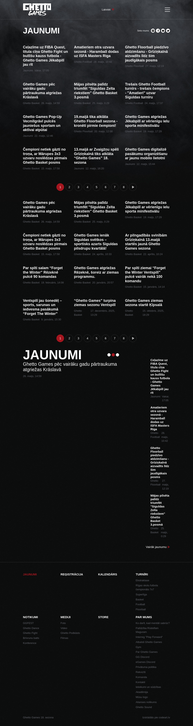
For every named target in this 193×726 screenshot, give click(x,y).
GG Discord (142, 656)
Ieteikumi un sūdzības (148, 687)
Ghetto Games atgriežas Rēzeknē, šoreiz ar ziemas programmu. (96, 272)
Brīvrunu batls (31, 638)
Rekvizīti (141, 672)
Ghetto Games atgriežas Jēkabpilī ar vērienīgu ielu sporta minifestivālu (147, 121)
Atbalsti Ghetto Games (149, 642)
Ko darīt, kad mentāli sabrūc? (153, 623)
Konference (29, 643)
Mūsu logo (142, 697)
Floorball (141, 609)
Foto (63, 623)
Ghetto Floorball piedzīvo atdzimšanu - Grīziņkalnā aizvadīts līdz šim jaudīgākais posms (147, 53)
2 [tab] (113, 354)
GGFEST (28, 623)
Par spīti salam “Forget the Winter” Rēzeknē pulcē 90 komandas (43, 272)
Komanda (141, 677)
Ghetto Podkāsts (70, 632)
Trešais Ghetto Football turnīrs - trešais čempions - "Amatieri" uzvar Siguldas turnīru (147, 90)
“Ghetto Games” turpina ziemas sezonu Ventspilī (95, 303)
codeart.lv (164, 717)
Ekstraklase (142, 580)
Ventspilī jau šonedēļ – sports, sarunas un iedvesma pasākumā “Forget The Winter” (42, 307)
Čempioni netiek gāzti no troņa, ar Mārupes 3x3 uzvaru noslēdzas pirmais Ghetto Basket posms (45, 156)
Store (103, 617)
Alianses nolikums (146, 702)
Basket (140, 599)
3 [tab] (117, 354)
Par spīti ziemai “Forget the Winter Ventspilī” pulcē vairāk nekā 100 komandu (145, 274)
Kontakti (140, 682)
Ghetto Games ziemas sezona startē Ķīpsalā (144, 303)
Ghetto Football (83, 61)
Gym (138, 647)
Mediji (66, 617)
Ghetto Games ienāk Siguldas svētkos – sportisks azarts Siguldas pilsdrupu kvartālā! (96, 241)
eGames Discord (145, 662)
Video (64, 628)
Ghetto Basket (31, 103)
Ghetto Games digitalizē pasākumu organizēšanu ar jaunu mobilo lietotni (146, 153)
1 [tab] (109, 354)
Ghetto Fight (30, 632)
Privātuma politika (146, 667)
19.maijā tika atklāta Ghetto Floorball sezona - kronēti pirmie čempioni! (95, 121)
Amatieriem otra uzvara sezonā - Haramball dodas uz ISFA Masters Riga (96, 51)
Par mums (144, 617)
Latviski (106, 9)
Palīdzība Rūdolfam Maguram (147, 630)
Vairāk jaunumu (156, 547)
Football (140, 604)
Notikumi (30, 617)
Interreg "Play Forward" (149, 637)
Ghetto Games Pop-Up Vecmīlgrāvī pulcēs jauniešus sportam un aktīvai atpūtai (42, 123)
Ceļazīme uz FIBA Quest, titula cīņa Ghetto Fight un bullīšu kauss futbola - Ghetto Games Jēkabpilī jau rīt (45, 56)
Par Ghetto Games (147, 651)
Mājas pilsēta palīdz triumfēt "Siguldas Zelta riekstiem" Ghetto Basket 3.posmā (95, 90)
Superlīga (141, 594)
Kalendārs (107, 574)
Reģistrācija (72, 574)
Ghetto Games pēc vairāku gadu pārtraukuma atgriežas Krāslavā (42, 90)
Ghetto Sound (144, 707)
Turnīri (142, 574)
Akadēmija (142, 692)
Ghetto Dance (31, 628)
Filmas (64, 638)
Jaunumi (28, 70)
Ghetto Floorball (134, 66)
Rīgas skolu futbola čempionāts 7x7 (147, 587)
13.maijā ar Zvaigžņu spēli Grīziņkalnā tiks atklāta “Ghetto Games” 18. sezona (96, 156)
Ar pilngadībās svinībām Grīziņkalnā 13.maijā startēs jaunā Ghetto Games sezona (146, 241)
